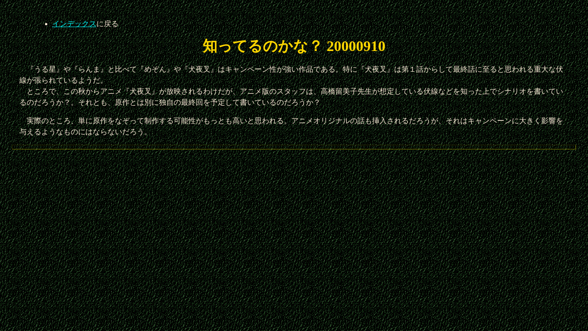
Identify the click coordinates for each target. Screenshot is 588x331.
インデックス (74, 24)
